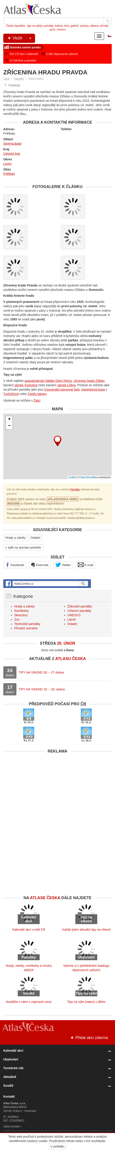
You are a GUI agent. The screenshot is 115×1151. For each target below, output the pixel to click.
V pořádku (58, 1146)
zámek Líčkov (66, 385)
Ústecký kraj (11, 153)
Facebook (14, 565)
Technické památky (27, 624)
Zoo (16, 619)
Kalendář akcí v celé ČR (28, 929)
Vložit (21, 38)
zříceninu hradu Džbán (89, 380)
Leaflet (72, 477)
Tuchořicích (11, 394)
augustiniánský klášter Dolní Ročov (48, 380)
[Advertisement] (57, 786)
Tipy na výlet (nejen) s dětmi (86, 1002)
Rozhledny (21, 610)
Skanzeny (21, 615)
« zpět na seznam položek (23, 547)
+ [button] (9, 419)
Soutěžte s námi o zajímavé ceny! (29, 1002)
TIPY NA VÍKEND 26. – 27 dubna (41, 672)
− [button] (9, 426)
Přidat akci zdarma (89, 1037)
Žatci (37, 400)
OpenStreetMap (88, 477)
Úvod (6, 78)
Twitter (63, 565)
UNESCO (74, 615)
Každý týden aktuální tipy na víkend (86, 929)
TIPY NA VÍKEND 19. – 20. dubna (42, 689)
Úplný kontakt (11, 1126)
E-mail (85, 565)
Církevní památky (79, 610)
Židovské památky (79, 606)
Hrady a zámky (15, 537)
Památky (19, 78)
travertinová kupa (93, 389)
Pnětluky (9, 173)
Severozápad (12, 143)
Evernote (39, 565)
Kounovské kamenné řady (62, 389)
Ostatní (35, 537)
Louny (7, 163)
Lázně (71, 619)
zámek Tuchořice (26, 385)
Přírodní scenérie (26, 628)
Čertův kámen (37, 394)
